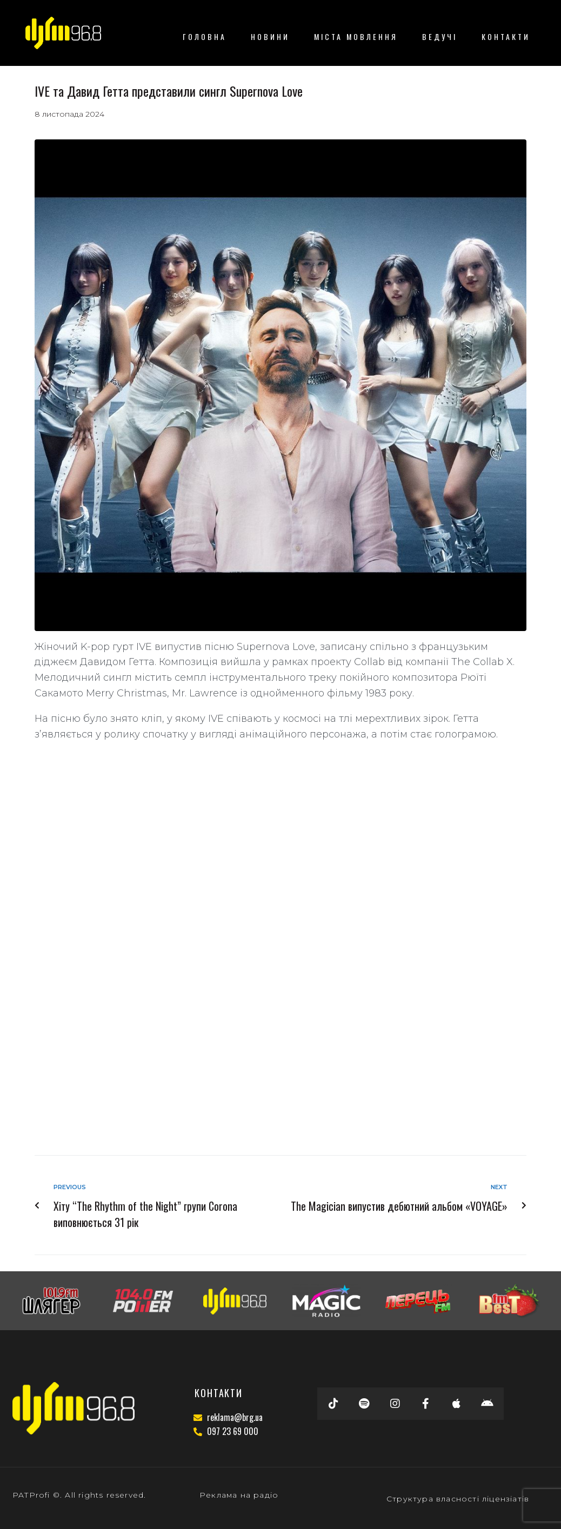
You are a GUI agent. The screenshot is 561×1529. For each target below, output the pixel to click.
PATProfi (31, 1495)
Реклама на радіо (238, 1495)
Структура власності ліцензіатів (457, 1499)
